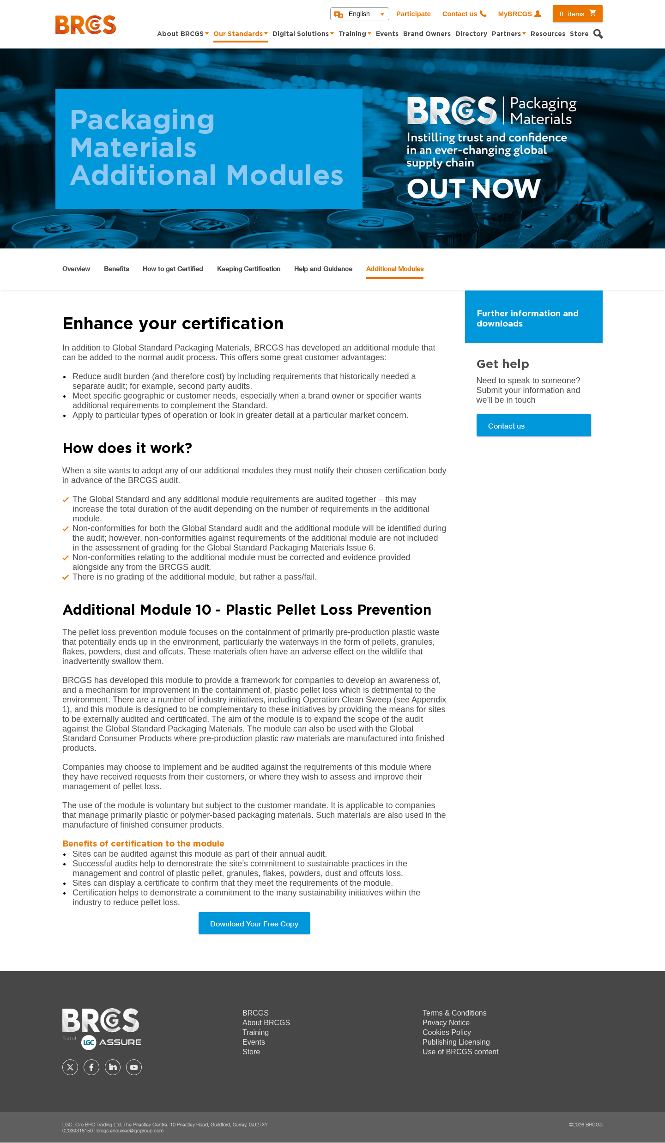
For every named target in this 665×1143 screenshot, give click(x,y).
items (572, 14)
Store (579, 34)
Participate (413, 14)
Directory (471, 34)
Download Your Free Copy (254, 923)
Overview (76, 268)
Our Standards (238, 34)
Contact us (460, 14)
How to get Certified (173, 268)
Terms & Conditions (455, 1013)
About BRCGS (180, 34)
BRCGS (255, 1013)
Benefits (116, 268)
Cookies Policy (447, 1032)
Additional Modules (394, 268)
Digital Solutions (300, 34)
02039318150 (77, 1130)
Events (387, 34)
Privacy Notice (446, 1023)
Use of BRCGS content (461, 1052)
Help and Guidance (323, 268)
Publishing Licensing (456, 1042)
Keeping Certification (248, 268)
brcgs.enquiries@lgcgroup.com (130, 1130)
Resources (548, 34)
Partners (506, 34)
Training (352, 34)
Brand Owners (427, 34)
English (359, 14)
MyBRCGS (515, 14)
